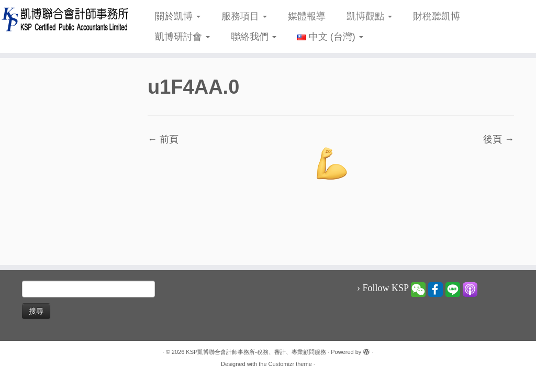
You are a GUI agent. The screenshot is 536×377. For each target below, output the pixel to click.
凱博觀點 (369, 16)
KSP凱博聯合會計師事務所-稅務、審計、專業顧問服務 (256, 352)
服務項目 (244, 16)
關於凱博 (177, 16)
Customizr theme (290, 364)
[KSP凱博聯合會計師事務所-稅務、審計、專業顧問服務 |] (63, 19)
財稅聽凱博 (436, 16)
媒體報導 (307, 16)
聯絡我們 (253, 36)
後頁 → (498, 139)
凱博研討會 (182, 36)
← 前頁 (163, 139)
